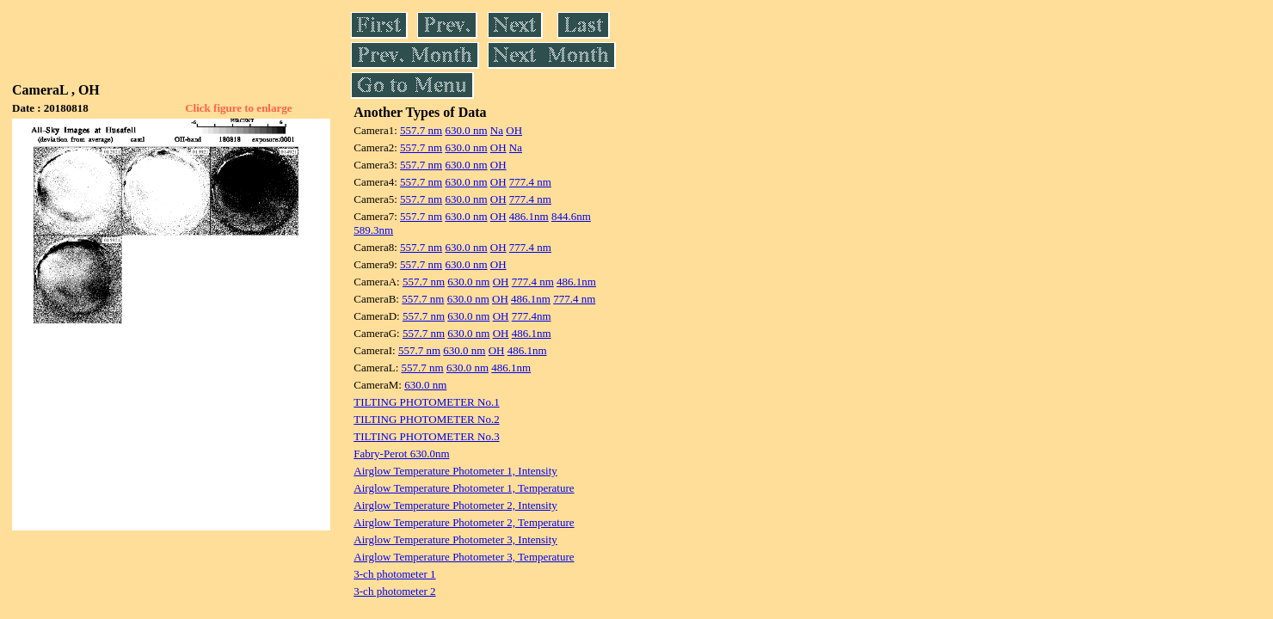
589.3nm (373, 230)
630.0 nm (466, 130)
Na (496, 130)
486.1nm (529, 216)
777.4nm (531, 316)
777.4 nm (530, 181)
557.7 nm (421, 130)
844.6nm (571, 216)
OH (514, 130)
